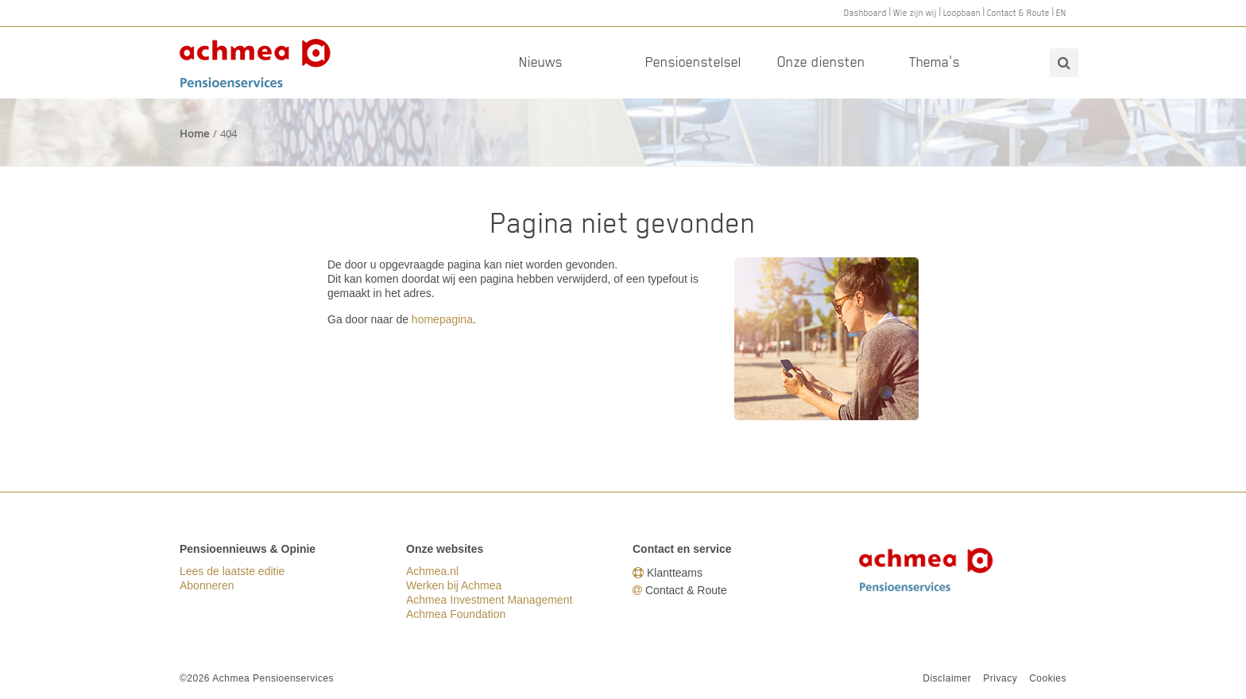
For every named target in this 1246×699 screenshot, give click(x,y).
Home (194, 133)
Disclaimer (947, 678)
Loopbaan (962, 12)
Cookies (1047, 678)
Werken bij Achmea (453, 585)
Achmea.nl (432, 571)
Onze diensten (821, 62)
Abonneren (207, 585)
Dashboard (865, 12)
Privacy (1000, 678)
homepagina (442, 319)
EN (1061, 12)
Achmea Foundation (455, 614)
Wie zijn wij (915, 12)
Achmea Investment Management (489, 599)
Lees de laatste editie (232, 571)
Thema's (934, 62)
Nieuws (541, 62)
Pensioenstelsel (693, 62)
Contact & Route (1018, 12)
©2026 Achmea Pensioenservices (257, 678)
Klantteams (674, 572)
